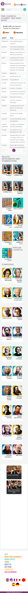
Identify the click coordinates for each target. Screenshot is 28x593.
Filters (7, 33)
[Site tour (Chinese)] (23, 580)
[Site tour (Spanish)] (13, 584)
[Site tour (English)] (7, 580)
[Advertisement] (9, 518)
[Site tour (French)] (15, 580)
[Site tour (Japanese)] (19, 580)
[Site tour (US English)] (11, 580)
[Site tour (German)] (17, 584)
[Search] (24, 9)
